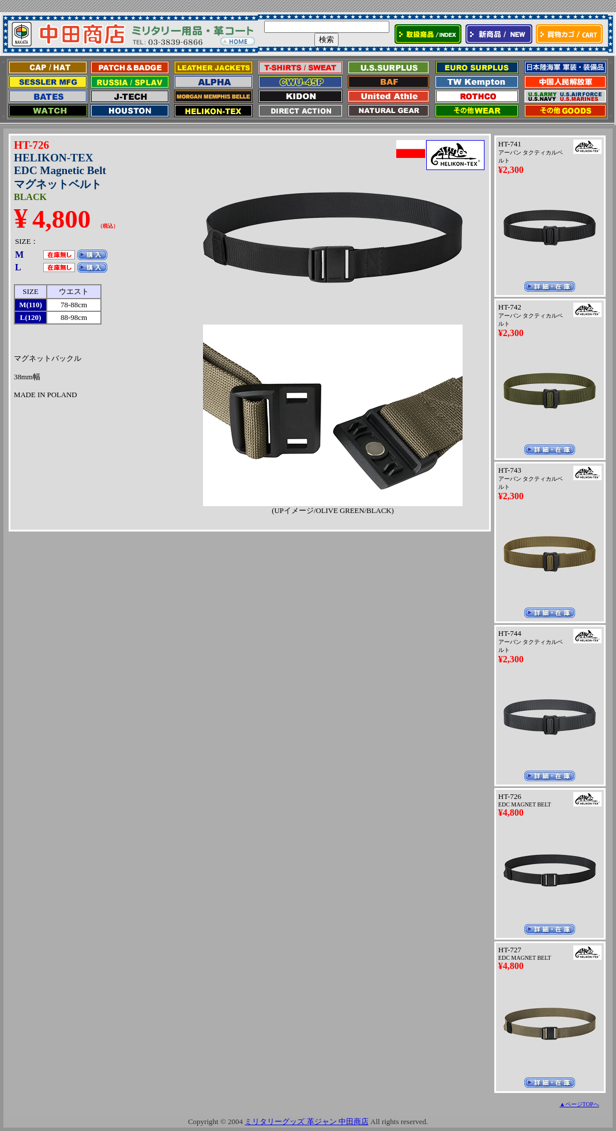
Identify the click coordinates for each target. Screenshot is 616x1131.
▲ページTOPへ (579, 1104)
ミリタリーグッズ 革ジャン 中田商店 (307, 1121)
